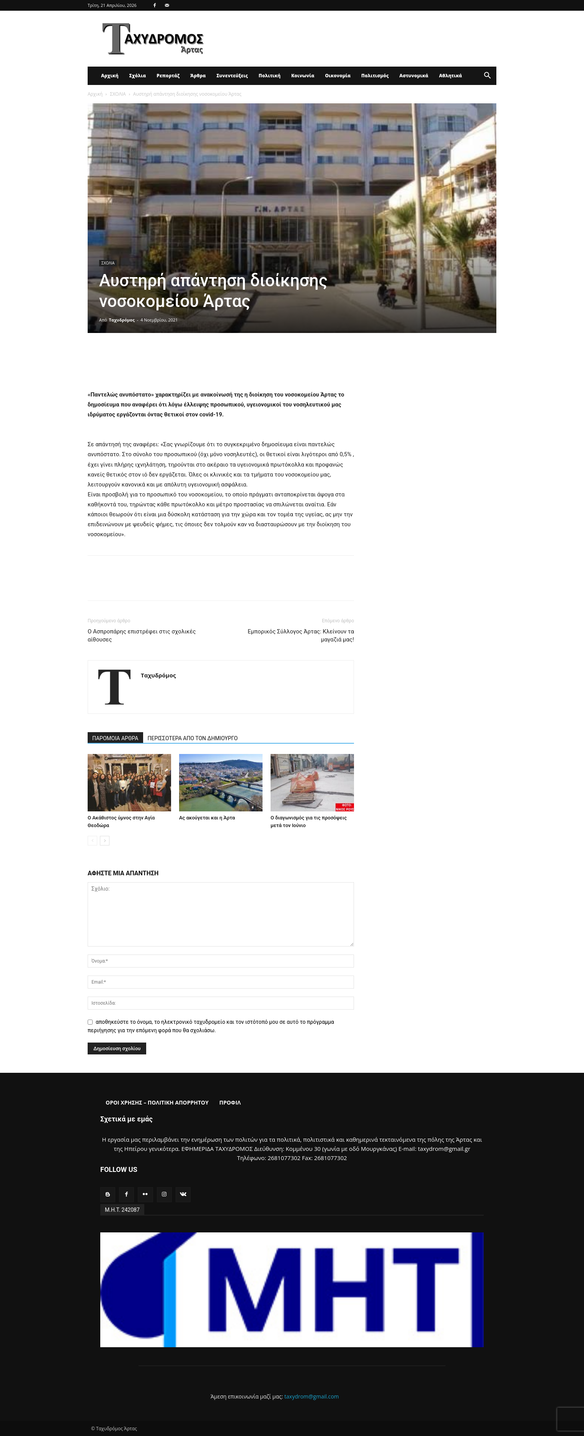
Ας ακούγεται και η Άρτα (207, 818)
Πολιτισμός (375, 75)
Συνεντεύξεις (232, 75)
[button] (487, 76)
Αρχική (109, 75)
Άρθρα (198, 75)
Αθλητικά (450, 75)
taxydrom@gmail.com (311, 1396)
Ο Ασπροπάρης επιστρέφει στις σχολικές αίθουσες (142, 635)
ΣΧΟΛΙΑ (118, 94)
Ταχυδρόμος (122, 320)
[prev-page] (92, 840)
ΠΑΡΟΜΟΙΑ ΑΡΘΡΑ (115, 738)
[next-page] (104, 840)
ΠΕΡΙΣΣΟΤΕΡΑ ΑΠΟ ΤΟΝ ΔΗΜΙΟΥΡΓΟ (193, 738)
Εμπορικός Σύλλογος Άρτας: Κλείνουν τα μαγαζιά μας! (301, 635)
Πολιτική (270, 75)
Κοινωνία (302, 75)
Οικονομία (338, 75)
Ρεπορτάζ (168, 75)
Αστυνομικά (414, 75)
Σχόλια (137, 75)
